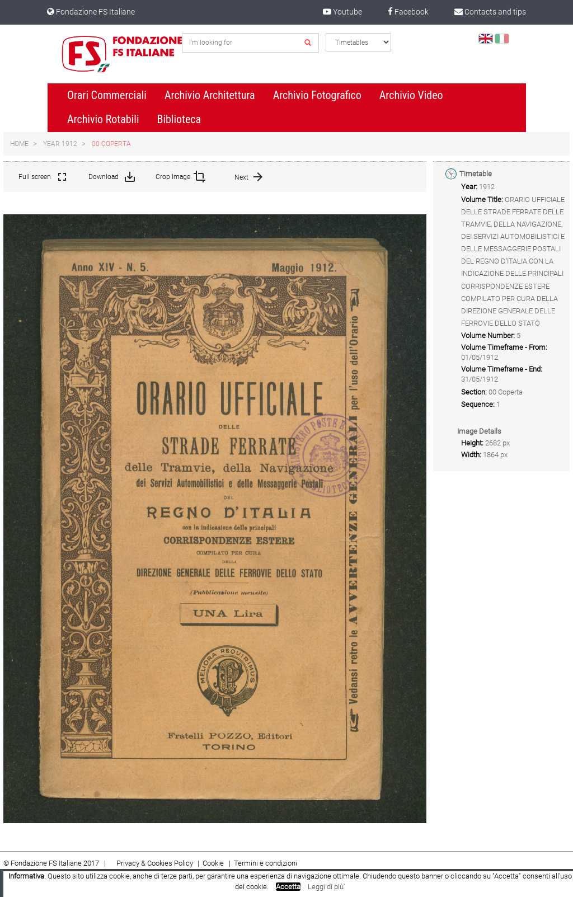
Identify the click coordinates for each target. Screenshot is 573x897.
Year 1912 (60, 144)
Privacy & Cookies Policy (154, 863)
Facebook (408, 11)
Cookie (214, 863)
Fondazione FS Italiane (91, 11)
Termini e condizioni (265, 863)
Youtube (342, 11)
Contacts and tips (490, 11)
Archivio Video (411, 95)
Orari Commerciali (107, 95)
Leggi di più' (326, 886)
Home (19, 144)
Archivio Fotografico (317, 95)
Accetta (288, 886)
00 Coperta (111, 144)
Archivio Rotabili (103, 119)
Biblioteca (179, 119)
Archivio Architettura (210, 95)
